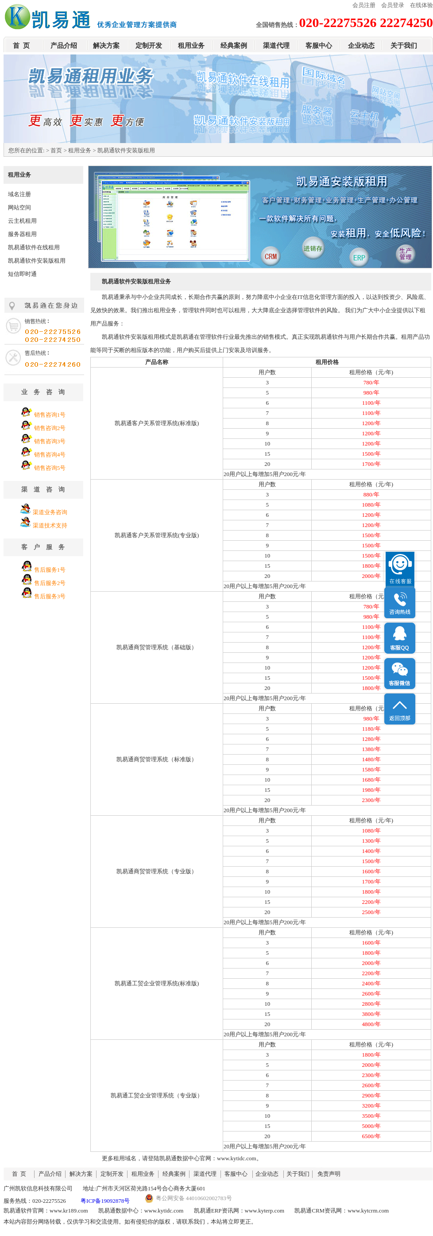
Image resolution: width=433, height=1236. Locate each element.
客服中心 (318, 45)
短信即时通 (22, 274)
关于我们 (403, 45)
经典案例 (233, 45)
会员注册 (363, 5)
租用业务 (191, 45)
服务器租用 (22, 234)
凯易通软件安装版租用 (37, 260)
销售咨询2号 (50, 428)
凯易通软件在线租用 (34, 247)
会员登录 (392, 5)
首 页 (21, 45)
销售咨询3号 (50, 441)
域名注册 (19, 194)
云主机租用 (22, 220)
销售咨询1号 (50, 414)
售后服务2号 (50, 583)
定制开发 (148, 45)
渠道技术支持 (50, 525)
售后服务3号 (50, 596)
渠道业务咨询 (50, 512)
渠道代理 (276, 45)
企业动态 (361, 45)
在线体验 (421, 5)
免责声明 (328, 1173)
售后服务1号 (50, 569)
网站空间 (19, 207)
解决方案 (106, 45)
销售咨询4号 (50, 454)
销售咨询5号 (50, 468)
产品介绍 (63, 45)
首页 (56, 150)
